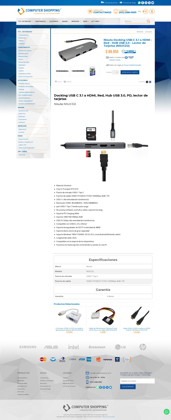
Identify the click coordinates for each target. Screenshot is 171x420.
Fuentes (21, 68)
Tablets (21, 41)
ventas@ (100, 373)
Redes (86, 21)
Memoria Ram (23, 56)
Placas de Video (24, 62)
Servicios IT (43, 383)
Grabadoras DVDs (25, 74)
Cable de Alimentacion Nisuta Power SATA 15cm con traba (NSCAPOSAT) (103, 329)
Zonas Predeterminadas (132, 65)
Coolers (21, 71)
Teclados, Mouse (24, 84)
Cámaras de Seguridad (26, 148)
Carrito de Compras (69, 386)
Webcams (22, 116)
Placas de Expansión (26, 77)
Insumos (21, 132)
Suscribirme (128, 387)
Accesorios (55, 21)
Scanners (22, 122)
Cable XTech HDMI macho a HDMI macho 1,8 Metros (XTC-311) (136, 329)
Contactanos (102, 12)
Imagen (65, 21)
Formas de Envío (109, 2)
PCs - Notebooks (26, 21)
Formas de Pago (127, 2)
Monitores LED (23, 111)
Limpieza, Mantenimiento (27, 104)
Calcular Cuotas (114, 60)
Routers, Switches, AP (26, 142)
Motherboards (23, 53)
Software (22, 44)
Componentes (41, 21)
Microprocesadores (25, 51)
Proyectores (23, 119)
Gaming (21, 89)
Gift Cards (96, 21)
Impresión (76, 21)
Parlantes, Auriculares (26, 86)
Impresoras (22, 129)
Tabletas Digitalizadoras (27, 92)
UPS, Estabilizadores (25, 95)
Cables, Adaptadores (26, 101)
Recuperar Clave (68, 380)
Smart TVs (22, 114)
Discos (21, 59)
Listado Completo (23, 394)
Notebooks (22, 38)
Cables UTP (22, 145)
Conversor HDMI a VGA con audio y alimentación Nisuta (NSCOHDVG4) (69, 329)
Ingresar (65, 378)
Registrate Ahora (68, 383)
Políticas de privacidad (108, 417)
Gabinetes (22, 65)
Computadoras (24, 35)
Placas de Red (23, 139)
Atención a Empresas (47, 380)
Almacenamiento (24, 98)
